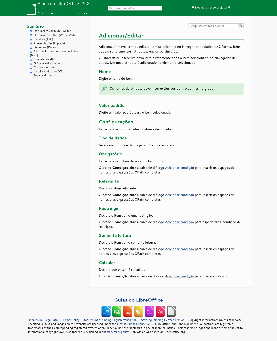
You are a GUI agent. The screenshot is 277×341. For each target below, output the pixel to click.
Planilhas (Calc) (43, 39)
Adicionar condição (179, 167)
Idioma (79, 13)
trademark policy (118, 332)
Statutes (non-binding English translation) (110, 320)
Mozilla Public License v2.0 (134, 324)
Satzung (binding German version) (163, 320)
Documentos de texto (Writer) (53, 31)
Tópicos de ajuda (44, 75)
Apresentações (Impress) (49, 43)
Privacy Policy (71, 320)
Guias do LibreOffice (138, 300)
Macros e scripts (44, 67)
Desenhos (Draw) (45, 47)
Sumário (35, 26)
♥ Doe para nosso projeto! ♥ (211, 7)
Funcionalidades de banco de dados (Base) (54, 53)
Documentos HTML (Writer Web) (55, 35)
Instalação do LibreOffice (49, 71)
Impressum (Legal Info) (43, 320)
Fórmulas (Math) (44, 59)
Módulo (43, 13)
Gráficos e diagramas (47, 63)
